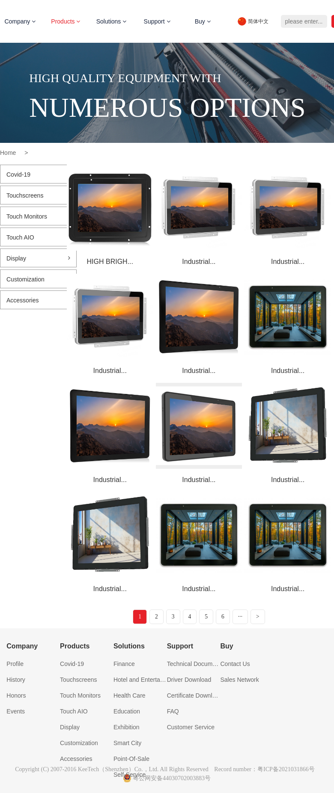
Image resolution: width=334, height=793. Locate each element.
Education (126, 711)
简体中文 (258, 21)
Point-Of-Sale (131, 758)
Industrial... (198, 261)
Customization (38, 279)
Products (65, 21)
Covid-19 (38, 174)
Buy (203, 21)
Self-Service (129, 774)
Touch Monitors (38, 216)
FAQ (173, 711)
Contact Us (235, 663)
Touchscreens (38, 195)
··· (240, 616)
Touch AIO (38, 237)
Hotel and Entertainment (140, 679)
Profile (15, 663)
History (15, 679)
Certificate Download (194, 695)
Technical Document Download (194, 663)
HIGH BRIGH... (110, 261)
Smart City (127, 743)
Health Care (129, 695)
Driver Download (189, 679)
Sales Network (239, 679)
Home (8, 152)
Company (22, 646)
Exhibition (126, 727)
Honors (16, 695)
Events (15, 711)
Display (38, 258)
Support (157, 21)
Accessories (38, 300)
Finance (124, 663)
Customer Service (191, 727)
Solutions (111, 21)
